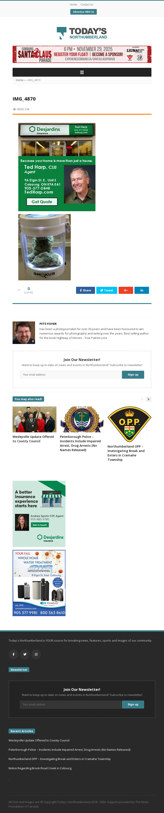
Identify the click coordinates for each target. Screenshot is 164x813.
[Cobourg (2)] (82, 54)
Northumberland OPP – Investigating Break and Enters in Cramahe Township (126, 453)
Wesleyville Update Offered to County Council (33, 439)
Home (73, 4)
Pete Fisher (48, 324)
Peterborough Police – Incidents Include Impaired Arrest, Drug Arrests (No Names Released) (80, 443)
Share (85, 290)
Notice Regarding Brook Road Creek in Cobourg (40, 768)
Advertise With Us (83, 12)
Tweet (106, 290)
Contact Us (86, 4)
